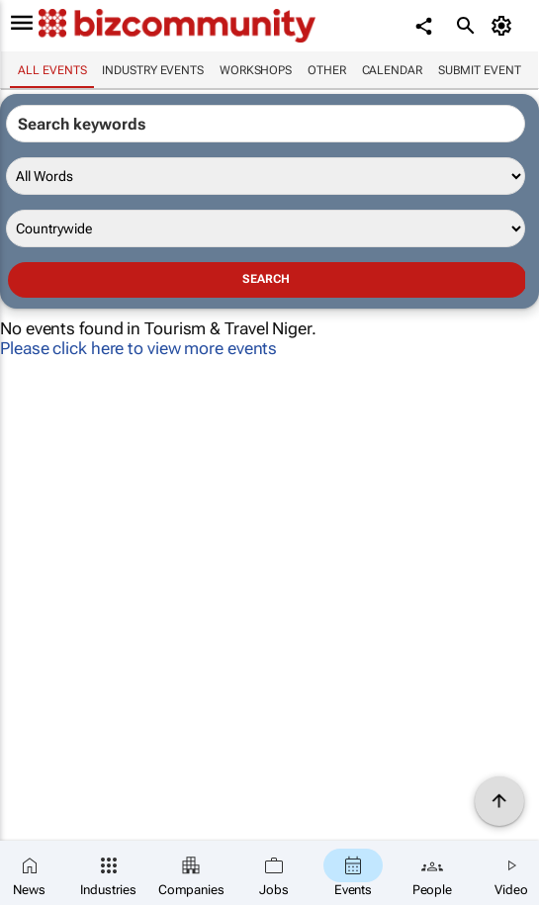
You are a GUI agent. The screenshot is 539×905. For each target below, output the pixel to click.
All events (52, 70)
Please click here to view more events (138, 348)
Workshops (256, 70)
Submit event (479, 70)
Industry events (153, 70)
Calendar (392, 70)
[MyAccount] (505, 26)
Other (327, 70)
